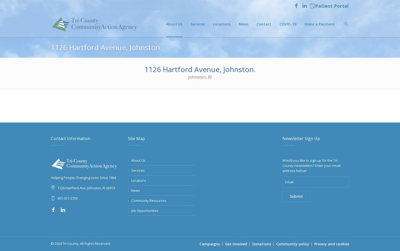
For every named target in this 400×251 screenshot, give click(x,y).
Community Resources (148, 200)
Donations (261, 243)
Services (138, 170)
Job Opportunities (145, 210)
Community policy (292, 243)
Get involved (236, 243)
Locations (138, 180)
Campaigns (209, 243)
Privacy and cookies (331, 243)
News (135, 190)
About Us (138, 160)
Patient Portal (329, 6)
